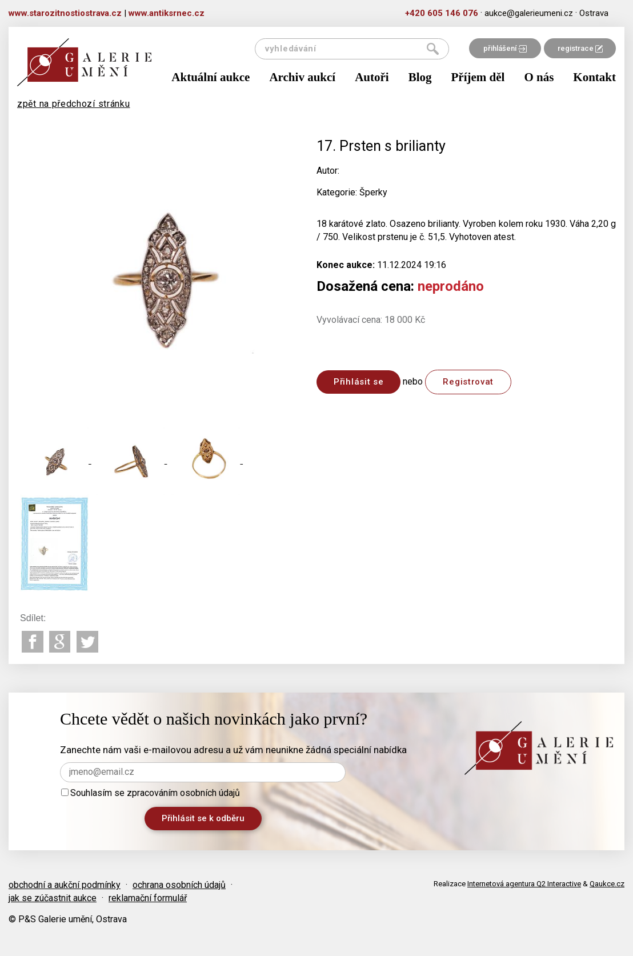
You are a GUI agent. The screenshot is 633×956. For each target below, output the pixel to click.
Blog (420, 77)
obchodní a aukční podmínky (65, 884)
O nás (539, 77)
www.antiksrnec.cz (167, 13)
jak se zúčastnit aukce (53, 898)
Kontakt (594, 77)
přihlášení (505, 48)
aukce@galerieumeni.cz (528, 13)
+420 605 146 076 (441, 13)
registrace (580, 48)
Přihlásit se (358, 382)
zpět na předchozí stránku (73, 103)
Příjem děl (478, 77)
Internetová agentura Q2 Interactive (524, 883)
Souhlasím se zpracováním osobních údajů (150, 792)
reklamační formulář (148, 898)
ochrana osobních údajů (179, 884)
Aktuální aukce (210, 77)
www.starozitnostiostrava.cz (65, 13)
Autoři (372, 77)
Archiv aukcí (302, 77)
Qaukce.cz (607, 883)
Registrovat (468, 382)
